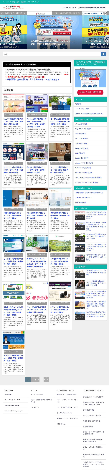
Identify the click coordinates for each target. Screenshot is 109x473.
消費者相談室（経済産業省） (92, 416)
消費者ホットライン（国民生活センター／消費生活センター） (93, 399)
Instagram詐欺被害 (81, 147)
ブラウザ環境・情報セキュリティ (67, 402)
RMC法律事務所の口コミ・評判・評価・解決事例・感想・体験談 (36, 213)
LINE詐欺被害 (80, 152)
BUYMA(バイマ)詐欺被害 (83, 172)
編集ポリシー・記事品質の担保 (66, 389)
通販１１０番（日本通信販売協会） (93, 443)
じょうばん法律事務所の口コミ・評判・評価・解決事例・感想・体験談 (12, 258)
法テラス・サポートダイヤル (92, 411)
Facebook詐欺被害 (81, 157)
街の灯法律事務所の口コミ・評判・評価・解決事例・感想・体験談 (36, 168)
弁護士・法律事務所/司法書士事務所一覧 (92, 7)
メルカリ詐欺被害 (81, 123)
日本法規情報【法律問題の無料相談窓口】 (89, 192)
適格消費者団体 (88, 421)
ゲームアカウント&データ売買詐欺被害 (88, 176)
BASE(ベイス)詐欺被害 (83, 167)
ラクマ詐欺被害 (80, 132)
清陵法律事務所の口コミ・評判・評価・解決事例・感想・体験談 (59, 213)
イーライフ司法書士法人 (83, 196)
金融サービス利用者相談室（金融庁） (93, 451)
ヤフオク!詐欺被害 (81, 137)
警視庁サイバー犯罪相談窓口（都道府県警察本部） (93, 428)
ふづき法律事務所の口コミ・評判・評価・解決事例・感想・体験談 (59, 258)
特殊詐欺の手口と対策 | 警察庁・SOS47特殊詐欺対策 (93, 436)
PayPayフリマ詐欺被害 (83, 128)
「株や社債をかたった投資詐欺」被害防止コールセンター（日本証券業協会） (93, 459)
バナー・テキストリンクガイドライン (67, 396)
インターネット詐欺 (69, 7)
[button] (3, 30)
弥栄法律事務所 (80, 201)
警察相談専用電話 (88, 405)
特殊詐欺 (78, 103)
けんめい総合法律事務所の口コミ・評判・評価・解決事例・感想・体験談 (12, 121)
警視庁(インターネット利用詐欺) (93, 392)
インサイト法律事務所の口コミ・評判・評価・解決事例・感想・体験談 (12, 353)
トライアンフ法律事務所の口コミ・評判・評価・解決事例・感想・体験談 (12, 168)
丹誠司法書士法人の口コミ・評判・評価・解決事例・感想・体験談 (12, 213)
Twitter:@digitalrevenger (12, 400)
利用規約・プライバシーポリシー (67, 413)
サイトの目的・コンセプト (13, 395)
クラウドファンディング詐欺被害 (86, 181)
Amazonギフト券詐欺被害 (84, 162)
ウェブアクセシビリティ (64, 408)
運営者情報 (8, 389)
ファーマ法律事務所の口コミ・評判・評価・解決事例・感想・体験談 (59, 168)
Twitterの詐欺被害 (81, 142)
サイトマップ (35, 402)
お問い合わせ (61, 419)
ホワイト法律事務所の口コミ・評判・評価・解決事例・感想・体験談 (59, 306)
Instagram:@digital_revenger (13, 406)
